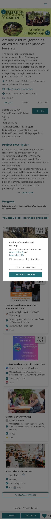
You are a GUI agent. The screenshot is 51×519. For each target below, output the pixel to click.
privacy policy (16, 252)
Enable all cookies (25, 274)
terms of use (16, 255)
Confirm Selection (25, 267)
